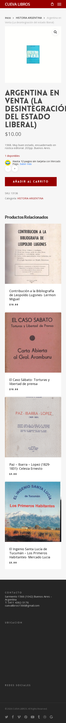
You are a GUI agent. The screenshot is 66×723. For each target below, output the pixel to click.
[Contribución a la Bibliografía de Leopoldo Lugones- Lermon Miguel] (33, 254)
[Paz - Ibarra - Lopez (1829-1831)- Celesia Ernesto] (33, 427)
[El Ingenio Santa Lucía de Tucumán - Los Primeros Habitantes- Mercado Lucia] (33, 512)
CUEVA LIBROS (17, 4)
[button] (55, 32)
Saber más (26, 164)
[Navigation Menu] (59, 4)
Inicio (8, 17)
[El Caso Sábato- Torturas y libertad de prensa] (33, 342)
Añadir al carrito (31, 181)
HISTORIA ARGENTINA (29, 17)
